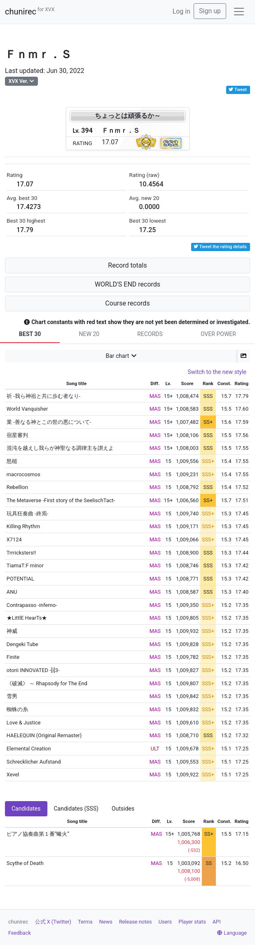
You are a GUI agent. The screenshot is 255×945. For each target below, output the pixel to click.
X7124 (14, 539)
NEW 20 (89, 334)
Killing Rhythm (23, 526)
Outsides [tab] (123, 808)
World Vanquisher (27, 409)
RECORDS (149, 334)
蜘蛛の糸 (17, 709)
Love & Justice (24, 722)
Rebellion (17, 487)
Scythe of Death (25, 863)
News (105, 922)
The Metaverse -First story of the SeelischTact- (61, 500)
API (217, 922)
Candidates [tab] (26, 808)
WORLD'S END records (127, 284)
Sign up (210, 11)
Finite (13, 657)
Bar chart (117, 356)
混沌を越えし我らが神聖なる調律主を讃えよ (60, 448)
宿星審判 (17, 435)
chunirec (29, 11)
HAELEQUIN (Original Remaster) (44, 735)
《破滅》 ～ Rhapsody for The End (47, 683)
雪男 (12, 696)
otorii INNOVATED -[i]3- (33, 670)
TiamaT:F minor (25, 565)
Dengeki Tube (22, 644)
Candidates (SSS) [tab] (76, 808)
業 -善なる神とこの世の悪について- (49, 422)
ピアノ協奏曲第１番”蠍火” (38, 834)
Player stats (192, 922)
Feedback (19, 933)
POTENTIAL (20, 579)
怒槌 (12, 461)
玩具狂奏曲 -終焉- (27, 513)
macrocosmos (23, 474)
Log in (181, 11)
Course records (127, 303)
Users (165, 922)
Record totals (127, 265)
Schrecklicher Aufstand (34, 762)
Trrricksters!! (21, 553)
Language (232, 933)
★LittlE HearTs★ (27, 618)
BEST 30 (30, 334)
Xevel (13, 774)
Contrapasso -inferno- (32, 605)
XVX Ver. (18, 81)
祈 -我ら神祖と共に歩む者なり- (43, 396)
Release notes (135, 922)
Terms (85, 922)
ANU (12, 592)
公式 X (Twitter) (53, 922)
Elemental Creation (29, 748)
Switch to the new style (216, 372)
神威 (12, 631)
